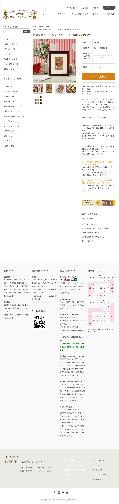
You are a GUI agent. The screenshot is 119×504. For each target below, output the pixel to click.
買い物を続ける (87, 241)
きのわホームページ (71, 475)
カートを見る (97, 470)
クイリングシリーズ (63, 29)
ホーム (46, 14)
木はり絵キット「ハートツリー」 (100, 188)
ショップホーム (70, 460)
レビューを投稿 (87, 218)
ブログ (95, 14)
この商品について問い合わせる (93, 237)
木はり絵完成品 (44, 26)
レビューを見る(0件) (89, 214)
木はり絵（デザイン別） (46, 29)
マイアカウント (72, 8)
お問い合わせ (108, 14)
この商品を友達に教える (90, 232)
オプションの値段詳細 (90, 224)
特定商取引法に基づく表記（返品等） (95, 228)
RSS (94, 479)
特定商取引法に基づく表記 (74, 470)
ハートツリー (76, 29)
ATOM (99, 479)
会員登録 (85, 8)
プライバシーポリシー (101, 475)
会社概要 (67, 465)
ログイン (96, 8)
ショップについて (80, 14)
